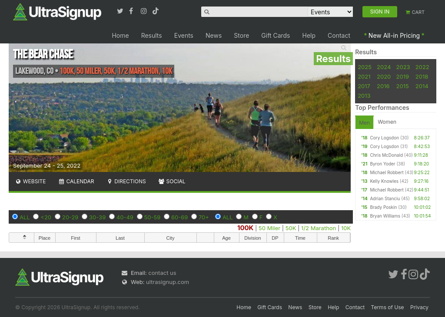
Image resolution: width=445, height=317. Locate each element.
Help (309, 35)
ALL (25, 217)
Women (387, 122)
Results (151, 35)
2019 (402, 76)
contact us (162, 272)
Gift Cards (275, 35)
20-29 (70, 217)
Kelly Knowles (384, 181)
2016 (383, 86)
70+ (204, 217)
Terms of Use (387, 307)
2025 (365, 66)
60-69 (179, 217)
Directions (126, 181)
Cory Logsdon (384, 137)
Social (172, 181)
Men (364, 122)
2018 (421, 76)
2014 (421, 86)
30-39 (97, 217)
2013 (364, 95)
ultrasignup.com (167, 281)
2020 (384, 76)
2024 (384, 66)
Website (30, 181)
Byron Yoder (382, 163)
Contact (339, 35)
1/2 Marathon (318, 228)
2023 (403, 66)
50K (291, 228)
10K (346, 228)
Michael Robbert (386, 172)
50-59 (152, 217)
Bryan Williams (385, 215)
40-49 (124, 217)
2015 (402, 86)
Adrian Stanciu (385, 198)
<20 (45, 217)
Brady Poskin (383, 207)
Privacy (419, 307)
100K (245, 228)
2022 (422, 66)
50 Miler (269, 228)
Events (183, 35)
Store (241, 35)
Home (120, 35)
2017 (364, 86)
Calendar (76, 181)
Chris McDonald (386, 155)
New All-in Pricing (394, 35)
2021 (364, 76)
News (214, 35)
